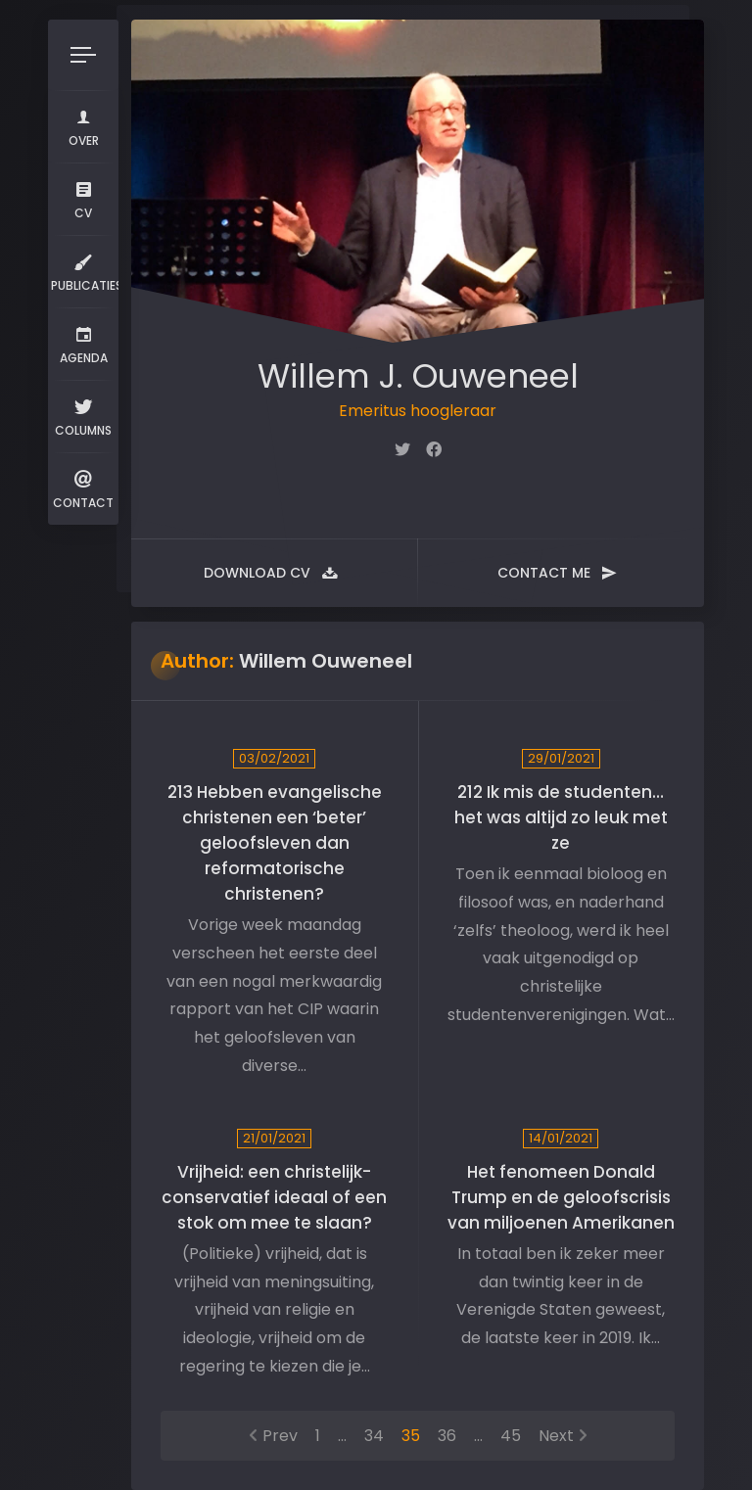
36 (447, 1435)
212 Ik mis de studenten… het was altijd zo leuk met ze (561, 817)
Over (83, 126)
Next (556, 1435)
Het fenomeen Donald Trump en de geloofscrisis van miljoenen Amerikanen (561, 1197)
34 (374, 1435)
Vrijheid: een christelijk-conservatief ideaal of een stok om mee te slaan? (274, 1197)
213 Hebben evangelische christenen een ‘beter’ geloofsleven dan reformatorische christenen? (274, 843)
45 (510, 1435)
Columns (83, 416)
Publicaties (84, 271)
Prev (280, 1435)
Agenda (84, 343)
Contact (83, 488)
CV (83, 198)
